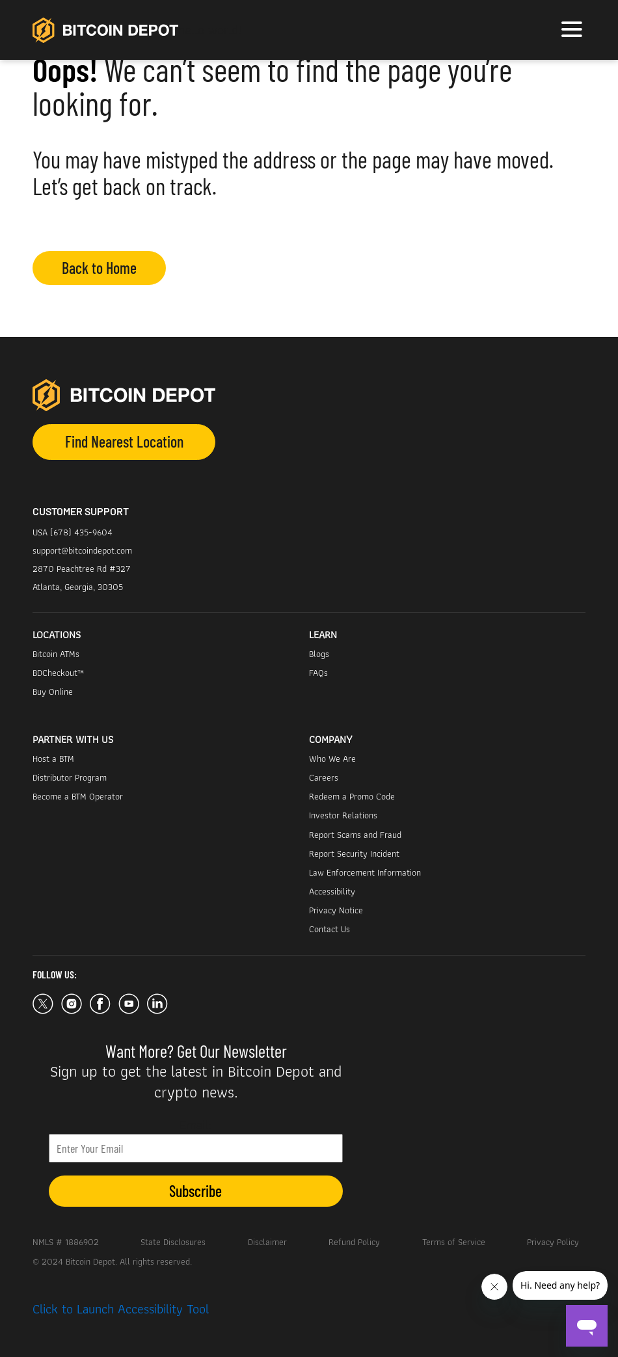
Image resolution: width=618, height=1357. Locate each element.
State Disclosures (173, 1241)
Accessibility (332, 891)
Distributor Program (70, 777)
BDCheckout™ (58, 672)
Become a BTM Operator (78, 796)
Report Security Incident (354, 853)
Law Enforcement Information (365, 872)
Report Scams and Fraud (355, 834)
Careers (323, 777)
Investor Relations (343, 815)
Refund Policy (354, 1241)
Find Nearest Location (124, 441)
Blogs (319, 654)
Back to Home (99, 267)
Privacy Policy (553, 1241)
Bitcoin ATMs (56, 654)
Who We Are (332, 758)
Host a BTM (53, 758)
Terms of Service (453, 1241)
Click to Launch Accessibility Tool (121, 1308)
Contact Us (329, 929)
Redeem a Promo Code (352, 796)
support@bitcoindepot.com (82, 550)
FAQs (318, 672)
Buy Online (53, 691)
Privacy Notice (336, 910)
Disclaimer (267, 1241)
